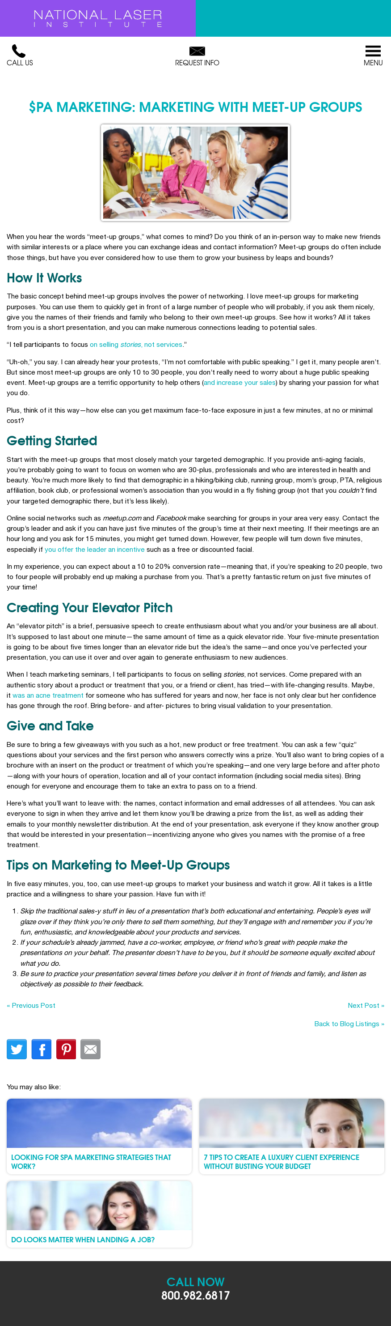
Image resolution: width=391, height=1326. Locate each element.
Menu (373, 56)
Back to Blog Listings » (349, 1023)
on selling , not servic (132, 344)
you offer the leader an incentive (95, 549)
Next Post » (366, 1005)
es (178, 344)
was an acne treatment (48, 695)
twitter (17, 1049)
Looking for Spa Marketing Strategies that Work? (91, 1161)
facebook (41, 1049)
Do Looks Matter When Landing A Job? (83, 1239)
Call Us (20, 56)
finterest (66, 1049)
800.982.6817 (195, 1294)
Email (90, 1049)
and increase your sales (240, 382)
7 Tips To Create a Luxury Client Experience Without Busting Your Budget (281, 1161)
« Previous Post (31, 1005)
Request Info (197, 56)
